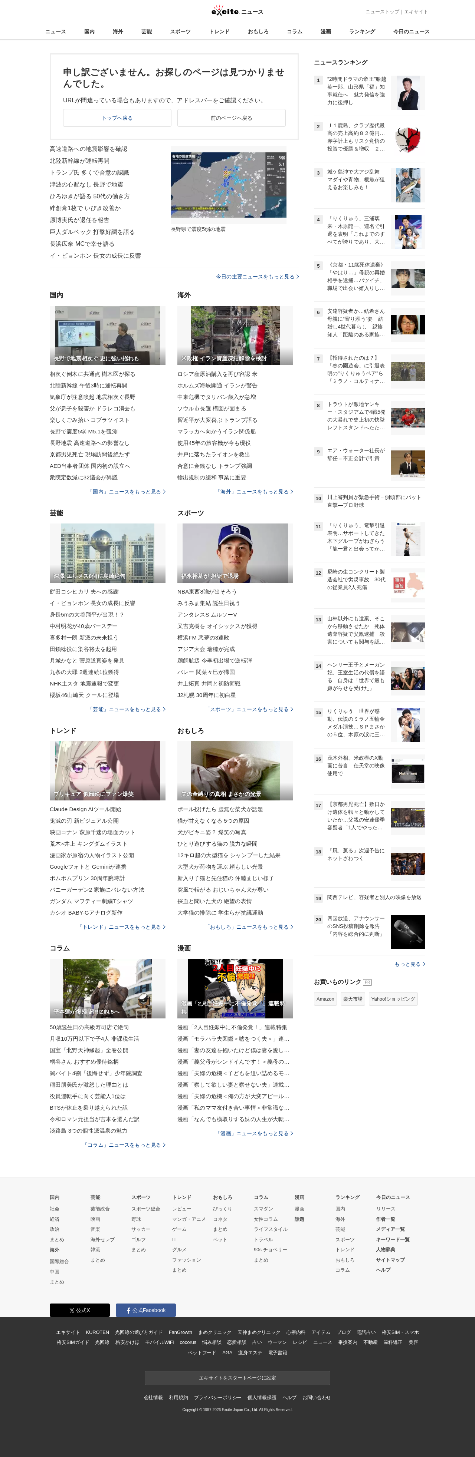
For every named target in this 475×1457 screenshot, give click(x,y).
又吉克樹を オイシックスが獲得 (217, 626)
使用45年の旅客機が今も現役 (214, 443)
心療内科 (295, 1332)
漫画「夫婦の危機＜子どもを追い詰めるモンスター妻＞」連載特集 (235, 1073)
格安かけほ (127, 1342)
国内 (89, 31)
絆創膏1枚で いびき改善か (85, 208)
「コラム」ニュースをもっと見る (124, 1145)
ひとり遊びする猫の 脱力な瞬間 (217, 843)
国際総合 (59, 1261)
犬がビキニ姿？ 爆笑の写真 (211, 832)
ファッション (186, 1260)
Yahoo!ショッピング (393, 999)
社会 (54, 1209)
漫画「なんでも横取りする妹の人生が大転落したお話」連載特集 (235, 1119)
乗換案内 (347, 1342)
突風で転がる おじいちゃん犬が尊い (223, 889)
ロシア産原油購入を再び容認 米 (217, 374)
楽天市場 (353, 999)
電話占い (366, 1332)
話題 (299, 1219)
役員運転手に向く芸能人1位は (88, 1096)
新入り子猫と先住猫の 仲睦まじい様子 (225, 878)
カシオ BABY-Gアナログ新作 (86, 912)
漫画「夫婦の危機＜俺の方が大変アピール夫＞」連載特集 (235, 1096)
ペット (220, 1239)
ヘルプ (383, 1270)
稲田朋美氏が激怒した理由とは (89, 1084)
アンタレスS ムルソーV (207, 614)
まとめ (57, 1239)
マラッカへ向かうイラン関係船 (216, 431)
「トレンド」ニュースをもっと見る (121, 927)
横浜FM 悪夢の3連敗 (203, 637)
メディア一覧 (390, 1229)
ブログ (344, 1332)
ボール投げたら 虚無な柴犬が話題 (220, 809)
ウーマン (277, 1342)
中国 (54, 1272)
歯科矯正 (392, 1342)
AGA (227, 1352)
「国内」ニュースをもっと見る (127, 492)
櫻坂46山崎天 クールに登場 (84, 695)
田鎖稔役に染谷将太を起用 (83, 649)
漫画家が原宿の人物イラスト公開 (92, 855)
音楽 (95, 1229)
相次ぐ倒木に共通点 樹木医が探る (92, 374)
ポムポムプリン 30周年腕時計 (87, 878)
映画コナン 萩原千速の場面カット (92, 832)
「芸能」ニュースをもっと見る (127, 709)
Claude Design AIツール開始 (85, 809)
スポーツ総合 (145, 1209)
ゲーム (179, 1229)
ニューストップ (382, 11)
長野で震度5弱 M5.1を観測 (84, 431)
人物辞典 (385, 1249)
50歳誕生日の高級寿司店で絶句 (89, 1027)
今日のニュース (411, 31)
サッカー (141, 1229)
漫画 (326, 31)
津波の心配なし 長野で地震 (86, 184)
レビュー (181, 1209)
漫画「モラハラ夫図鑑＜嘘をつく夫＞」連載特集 (235, 1038)
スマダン (263, 1209)
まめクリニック (215, 1332)
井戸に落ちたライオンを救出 (213, 454)
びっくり (222, 1209)
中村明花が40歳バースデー (84, 626)
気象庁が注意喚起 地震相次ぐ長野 (92, 397)
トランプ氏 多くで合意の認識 (89, 172)
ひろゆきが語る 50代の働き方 (90, 196)
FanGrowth (180, 1332)
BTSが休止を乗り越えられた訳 (89, 1107)
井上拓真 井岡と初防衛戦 (209, 683)
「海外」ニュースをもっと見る (254, 492)
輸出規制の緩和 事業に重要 (211, 477)
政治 (54, 1229)
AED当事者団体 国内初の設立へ (90, 466)
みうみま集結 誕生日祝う (209, 603)
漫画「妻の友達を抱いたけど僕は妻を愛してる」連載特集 (235, 1050)
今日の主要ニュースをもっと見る (257, 277)
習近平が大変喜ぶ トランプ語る (217, 420)
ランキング (362, 31)
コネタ (220, 1219)
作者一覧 (385, 1219)
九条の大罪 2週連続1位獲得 (84, 672)
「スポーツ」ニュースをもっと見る (249, 709)
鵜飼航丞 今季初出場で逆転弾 (214, 660)
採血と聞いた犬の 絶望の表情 (214, 901)
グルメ (179, 1249)
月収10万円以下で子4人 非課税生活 (94, 1038)
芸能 (146, 31)
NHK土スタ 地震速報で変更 (84, 683)
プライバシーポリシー (218, 1397)
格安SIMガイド (73, 1342)
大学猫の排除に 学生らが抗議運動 (220, 912)
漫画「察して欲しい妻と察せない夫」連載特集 (235, 1084)
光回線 (102, 1342)
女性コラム (266, 1219)
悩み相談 (211, 1342)
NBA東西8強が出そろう (207, 591)
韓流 (95, 1249)
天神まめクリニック (259, 1332)
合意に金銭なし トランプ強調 (214, 466)
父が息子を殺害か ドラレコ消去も (92, 408)
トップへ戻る (117, 118)
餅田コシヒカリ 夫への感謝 (84, 591)
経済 (54, 1219)
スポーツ (180, 31)
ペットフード (202, 1352)
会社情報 (153, 1397)
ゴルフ (138, 1239)
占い (257, 1342)
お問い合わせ (316, 1397)
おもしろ (258, 31)
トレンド (219, 31)
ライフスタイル (271, 1229)
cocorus (188, 1342)
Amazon (325, 999)
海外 (118, 31)
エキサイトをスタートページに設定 (237, 1378)
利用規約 (178, 1397)
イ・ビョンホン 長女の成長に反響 (95, 255)
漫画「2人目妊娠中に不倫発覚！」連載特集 (232, 1027)
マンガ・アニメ (189, 1219)
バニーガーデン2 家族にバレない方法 (97, 889)
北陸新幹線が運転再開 (79, 161)
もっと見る (409, 964)
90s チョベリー (270, 1249)
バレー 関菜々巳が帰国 (206, 672)
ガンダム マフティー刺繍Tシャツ (91, 901)
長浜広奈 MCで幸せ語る (82, 244)
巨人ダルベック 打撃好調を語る (92, 232)
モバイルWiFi (159, 1342)
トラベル (263, 1239)
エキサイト (416, 11)
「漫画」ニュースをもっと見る (254, 1133)
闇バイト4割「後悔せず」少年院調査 (96, 1073)
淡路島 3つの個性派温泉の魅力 (88, 1130)
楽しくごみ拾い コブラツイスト (90, 420)
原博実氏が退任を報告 (79, 220)
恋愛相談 (236, 1342)
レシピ (300, 1342)
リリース (386, 1209)
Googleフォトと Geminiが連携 (88, 866)
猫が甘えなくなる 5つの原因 (213, 820)
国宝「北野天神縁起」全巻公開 (89, 1050)
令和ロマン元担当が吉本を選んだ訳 (95, 1119)
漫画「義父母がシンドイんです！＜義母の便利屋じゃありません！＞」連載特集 (235, 1061)
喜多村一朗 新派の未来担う (84, 637)
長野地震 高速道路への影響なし (90, 443)
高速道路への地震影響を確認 (89, 149)
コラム (294, 31)
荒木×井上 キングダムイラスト (89, 843)
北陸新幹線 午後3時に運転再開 (88, 385)
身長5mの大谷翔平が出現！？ (87, 614)
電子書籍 (277, 1352)
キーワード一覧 (393, 1239)
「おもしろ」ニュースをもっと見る (249, 927)
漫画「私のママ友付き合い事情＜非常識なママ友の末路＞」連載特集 (235, 1107)
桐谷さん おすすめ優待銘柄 (84, 1061)
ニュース (55, 31)
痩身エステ (250, 1352)
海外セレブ (103, 1239)
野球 (136, 1219)
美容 (413, 1342)
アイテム (320, 1332)
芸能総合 (100, 1209)
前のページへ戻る (232, 118)
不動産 (370, 1342)
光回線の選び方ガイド (139, 1332)
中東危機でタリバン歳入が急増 (216, 397)
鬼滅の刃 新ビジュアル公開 (84, 820)
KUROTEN (97, 1332)
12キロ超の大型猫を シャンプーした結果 (229, 855)
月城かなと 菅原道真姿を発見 (87, 660)
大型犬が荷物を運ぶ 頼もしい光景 (220, 866)
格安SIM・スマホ (400, 1332)
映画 (95, 1219)
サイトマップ (390, 1260)
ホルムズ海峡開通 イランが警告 (217, 385)
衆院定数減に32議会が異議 (84, 477)
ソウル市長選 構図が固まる (211, 408)
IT (174, 1239)
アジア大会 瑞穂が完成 (206, 649)
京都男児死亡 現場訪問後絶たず (90, 454)
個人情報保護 (262, 1397)
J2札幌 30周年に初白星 (206, 695)
